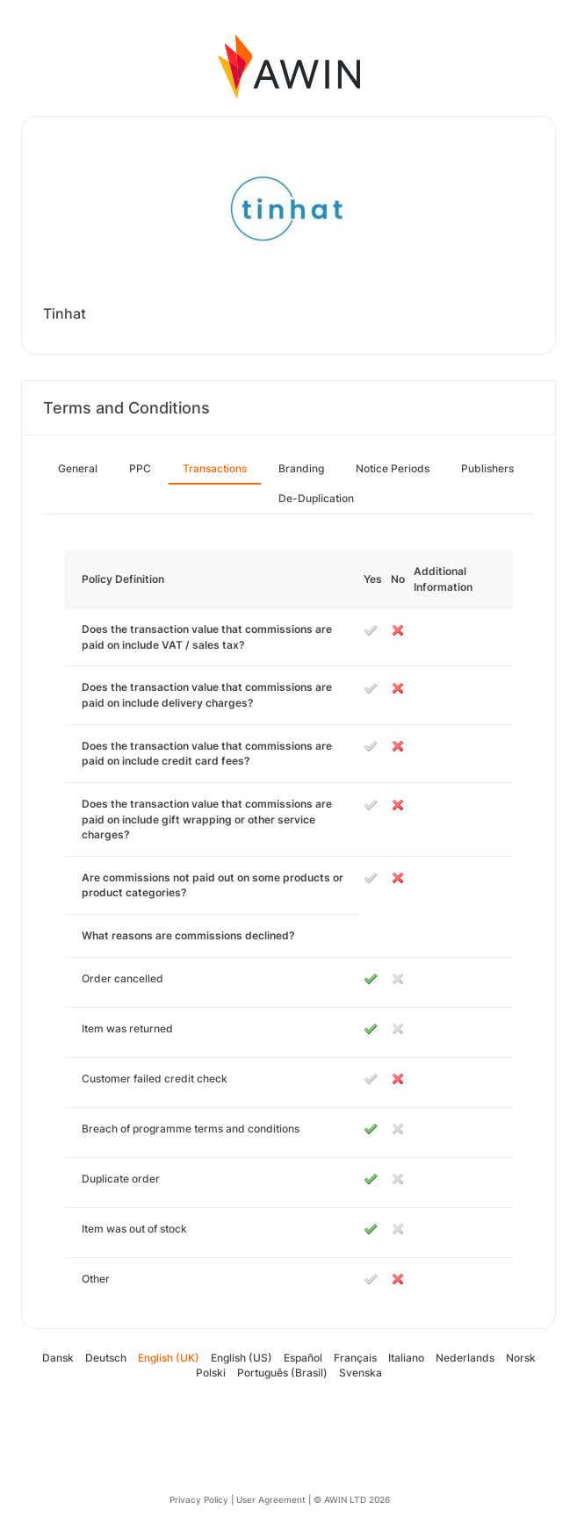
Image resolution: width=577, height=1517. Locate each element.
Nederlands (465, 1357)
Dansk (58, 1357)
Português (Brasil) (282, 1372)
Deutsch (105, 1357)
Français (355, 1357)
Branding (301, 468)
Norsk (521, 1357)
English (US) (241, 1357)
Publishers (487, 468)
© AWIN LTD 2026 (352, 1499)
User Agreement (271, 1499)
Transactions (215, 468)
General (77, 468)
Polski (211, 1372)
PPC (140, 468)
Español (303, 1357)
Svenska (360, 1372)
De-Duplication (316, 498)
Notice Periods (392, 468)
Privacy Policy (198, 1499)
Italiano (406, 1357)
